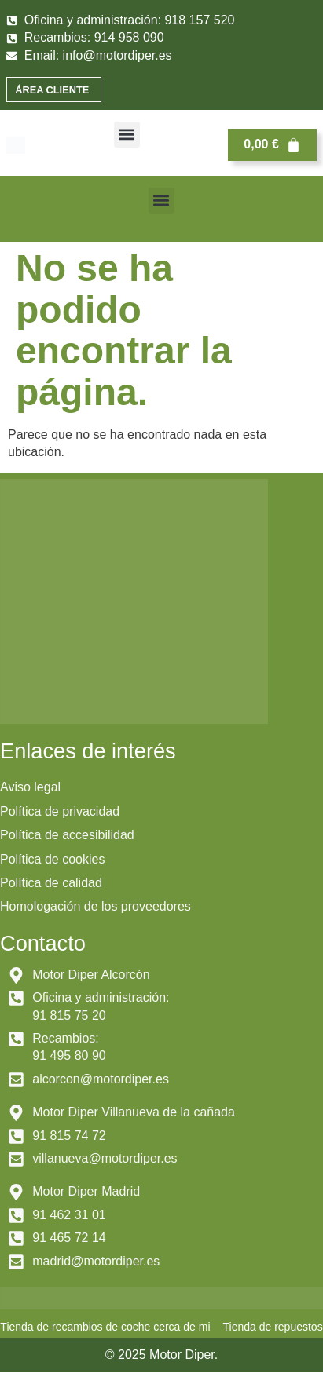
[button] (127, 135)
